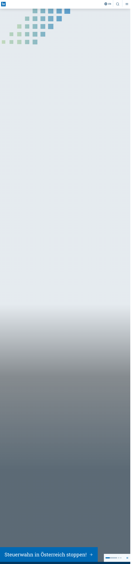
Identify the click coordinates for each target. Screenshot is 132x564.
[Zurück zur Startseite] (3, 4)
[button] (111, 557)
